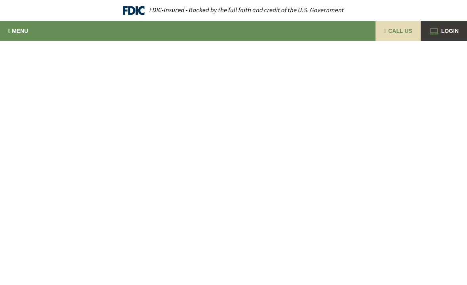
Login (444, 31)
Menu (18, 31)
